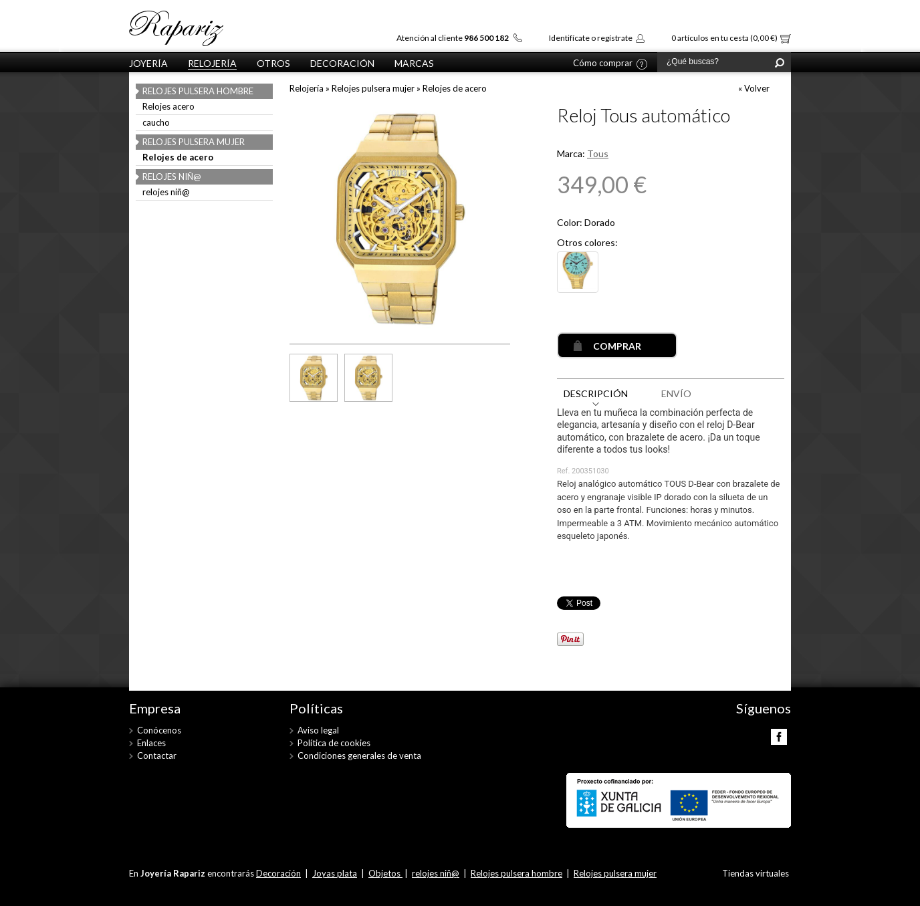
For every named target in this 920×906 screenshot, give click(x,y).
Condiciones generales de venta (359, 755)
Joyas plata (334, 873)
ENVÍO (676, 393)
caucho (156, 123)
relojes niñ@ (171, 176)
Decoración (342, 63)
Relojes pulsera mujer (193, 141)
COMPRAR (617, 346)
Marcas (414, 63)
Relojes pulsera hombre (197, 91)
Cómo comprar (602, 63)
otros (273, 63)
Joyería (148, 63)
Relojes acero (168, 107)
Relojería (212, 63)
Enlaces (151, 743)
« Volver (754, 88)
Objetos (385, 873)
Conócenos (159, 730)
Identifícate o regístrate (590, 38)
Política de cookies (334, 743)
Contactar (157, 755)
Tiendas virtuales (755, 873)
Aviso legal (318, 730)
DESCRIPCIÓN (596, 393)
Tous (597, 153)
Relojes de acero (177, 157)
